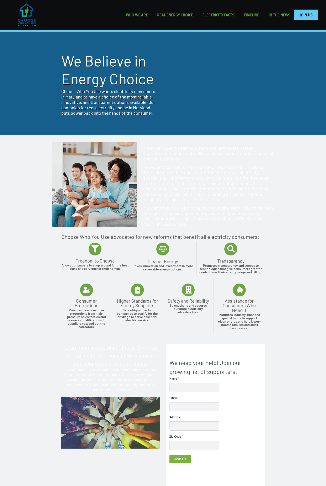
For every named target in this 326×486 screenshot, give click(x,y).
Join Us (180, 459)
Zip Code (176, 436)
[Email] (194, 407)
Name (174, 378)
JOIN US (306, 14)
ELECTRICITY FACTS (218, 14)
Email (174, 398)
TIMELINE (251, 14)
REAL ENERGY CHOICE (175, 14)
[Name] (194, 387)
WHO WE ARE (137, 14)
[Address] (194, 426)
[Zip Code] (194, 445)
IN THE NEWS (279, 14)
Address (174, 417)
